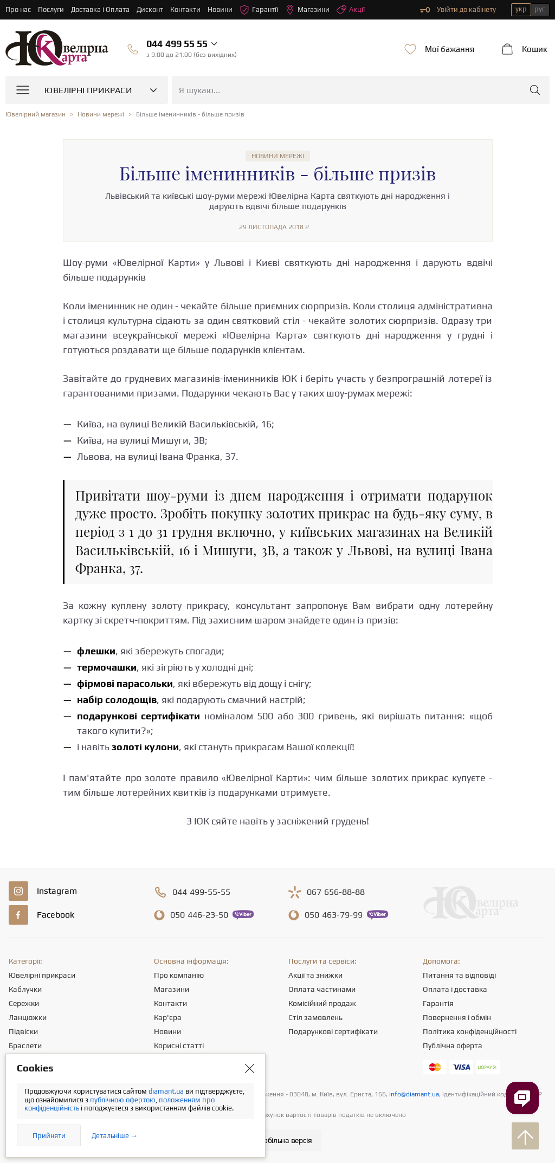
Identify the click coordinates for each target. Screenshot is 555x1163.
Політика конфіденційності (470, 1031)
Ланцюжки (28, 1017)
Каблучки (25, 989)
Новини (220, 9)
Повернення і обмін (457, 1017)
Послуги (51, 9)
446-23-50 (199, 915)
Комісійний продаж (322, 1003)
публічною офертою (123, 1100)
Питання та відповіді (459, 975)
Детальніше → (115, 1135)
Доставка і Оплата (100, 9)
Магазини (307, 10)
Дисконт (150, 9)
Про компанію (179, 975)
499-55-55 (201, 892)
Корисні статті (179, 1045)
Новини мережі (277, 156)
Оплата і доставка (455, 989)
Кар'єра (168, 1017)
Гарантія (438, 1003)
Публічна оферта (452, 1045)
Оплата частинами (322, 989)
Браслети (25, 1045)
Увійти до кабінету (458, 10)
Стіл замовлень (315, 1017)
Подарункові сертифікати (333, 1031)
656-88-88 (336, 892)
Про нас (18, 9)
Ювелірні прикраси (42, 975)
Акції (351, 10)
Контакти (185, 9)
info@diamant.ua (414, 1094)
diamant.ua (167, 1091)
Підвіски (23, 1031)
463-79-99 (334, 915)
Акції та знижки (315, 975)
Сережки (24, 1003)
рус (539, 9)
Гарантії (259, 10)
